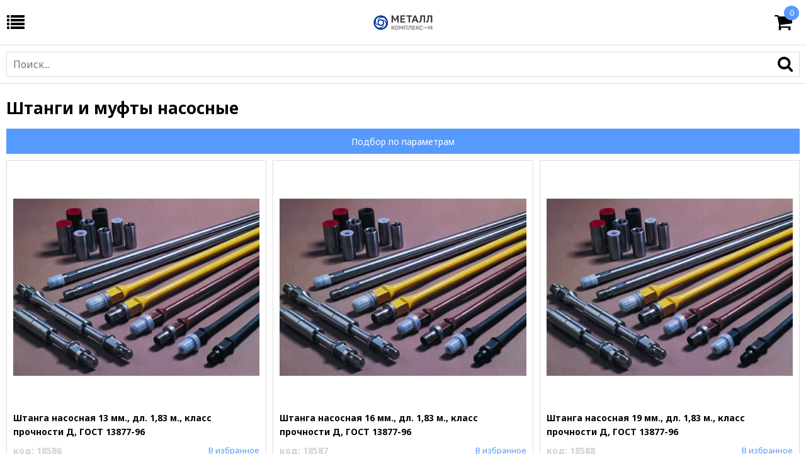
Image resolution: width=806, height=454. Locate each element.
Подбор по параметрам (403, 142)
